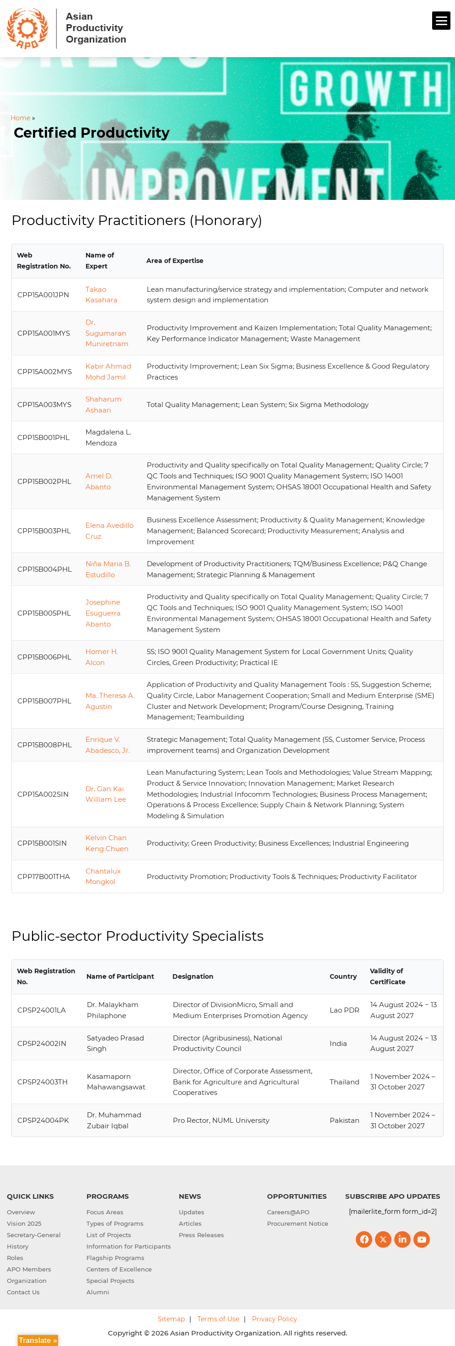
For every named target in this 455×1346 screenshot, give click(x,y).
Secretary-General (34, 1235)
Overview (21, 1212)
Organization (27, 1280)
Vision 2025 (24, 1223)
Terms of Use (218, 1319)
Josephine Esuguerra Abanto (103, 613)
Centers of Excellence (119, 1269)
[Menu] (441, 20)
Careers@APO (288, 1212)
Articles (190, 1223)
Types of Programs (115, 1223)
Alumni (97, 1292)
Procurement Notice (297, 1223)
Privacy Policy (274, 1319)
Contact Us (23, 1292)
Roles (15, 1257)
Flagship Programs (115, 1257)
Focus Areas (104, 1212)
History (17, 1246)
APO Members (29, 1269)
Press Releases (201, 1235)
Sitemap (171, 1319)
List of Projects (108, 1235)
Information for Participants (128, 1246)
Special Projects (110, 1280)
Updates (191, 1212)
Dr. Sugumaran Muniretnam (107, 333)
